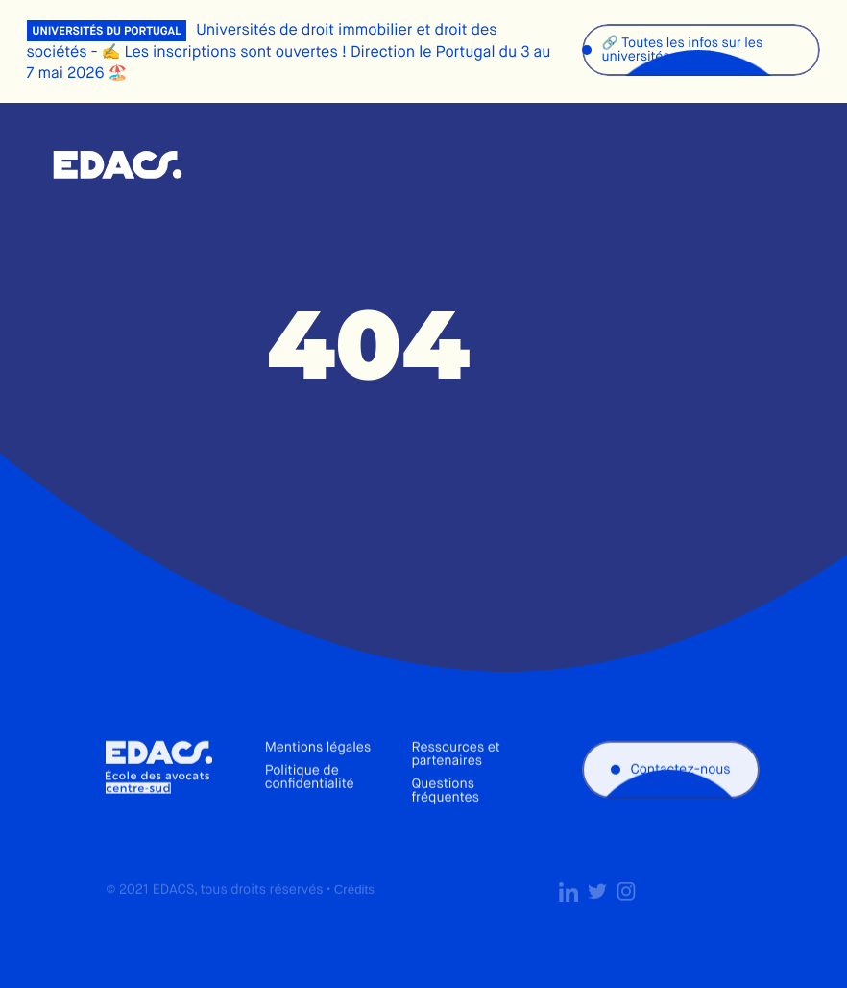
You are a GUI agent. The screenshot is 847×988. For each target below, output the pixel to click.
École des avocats (117, 165)
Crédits (354, 904)
